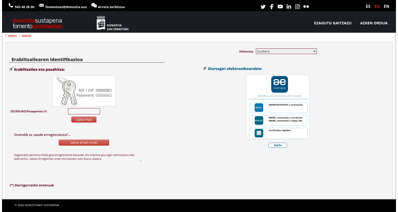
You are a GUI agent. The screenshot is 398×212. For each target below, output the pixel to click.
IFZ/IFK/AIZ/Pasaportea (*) (29, 111)
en (386, 6)
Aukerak (26, 35)
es (368, 6)
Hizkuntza (246, 51)
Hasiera (12, 35)
